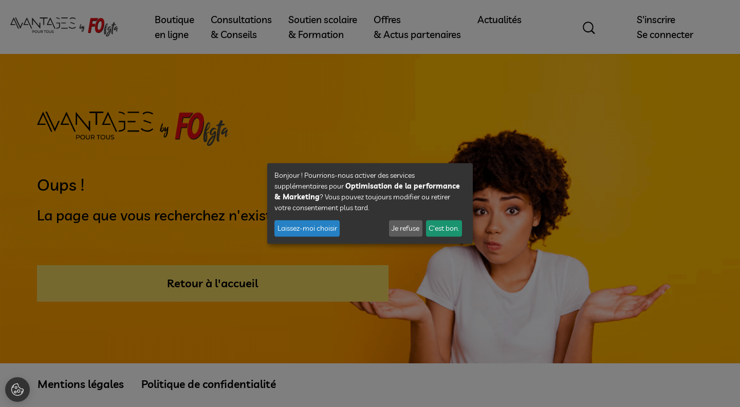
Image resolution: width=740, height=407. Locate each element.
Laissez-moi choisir (307, 228)
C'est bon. (444, 228)
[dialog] (370, 203)
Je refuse (405, 228)
